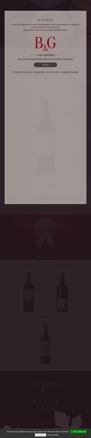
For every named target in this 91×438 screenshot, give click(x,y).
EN (39, 20)
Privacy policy (53, 435)
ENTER (45, 64)
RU (47, 20)
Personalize (40, 435)
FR (43, 20)
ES (52, 20)
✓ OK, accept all (78, 432)
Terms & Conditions (42, 30)
